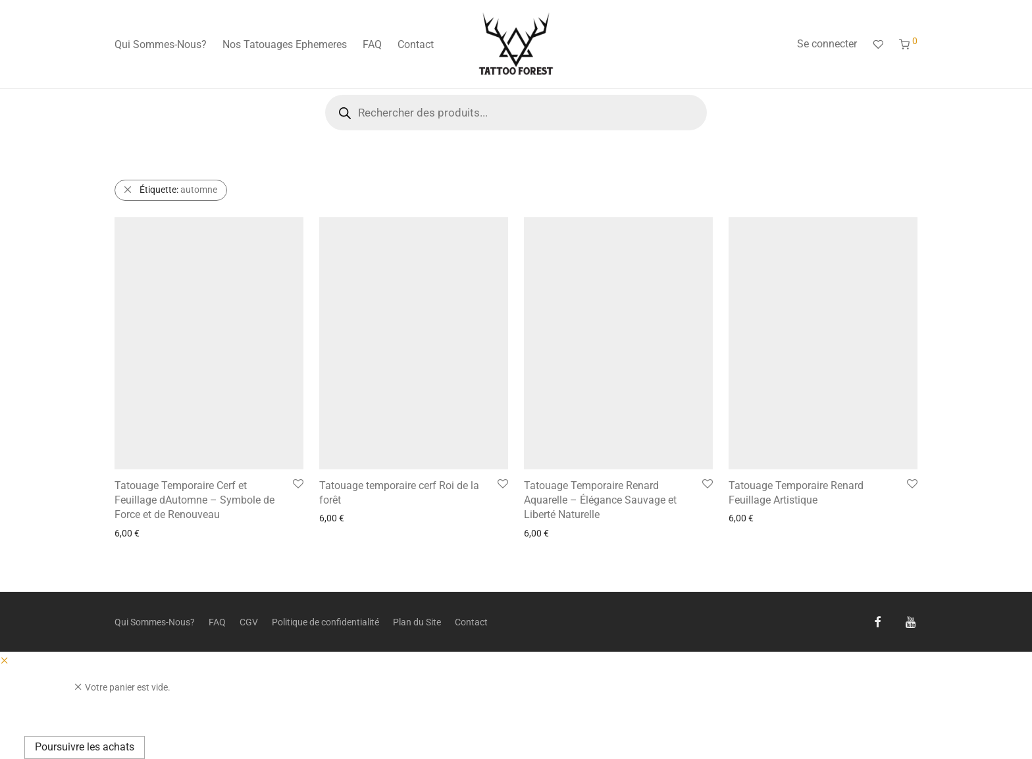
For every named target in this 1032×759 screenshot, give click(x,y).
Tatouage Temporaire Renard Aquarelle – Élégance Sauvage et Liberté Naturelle (600, 500)
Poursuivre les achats (84, 747)
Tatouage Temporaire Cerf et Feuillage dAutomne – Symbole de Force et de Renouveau (194, 500)
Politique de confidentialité (325, 622)
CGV (249, 622)
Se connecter (827, 44)
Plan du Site (417, 622)
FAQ (372, 44)
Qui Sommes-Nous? (161, 44)
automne (178, 189)
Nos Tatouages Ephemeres (284, 44)
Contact (416, 44)
